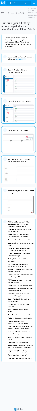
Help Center (3, 13)
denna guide (19, 59)
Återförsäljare (22, 13)
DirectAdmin (11, 13)
